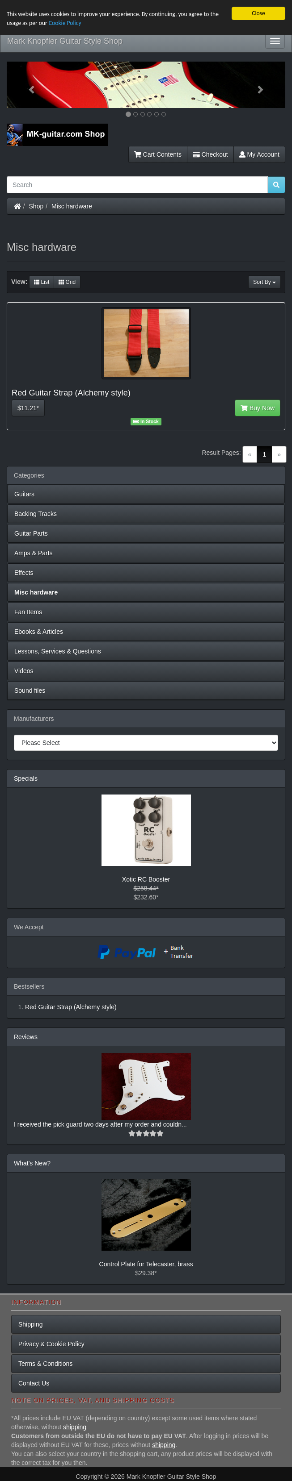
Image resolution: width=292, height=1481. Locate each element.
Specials (26, 778)
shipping (74, 1427)
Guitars (24, 494)
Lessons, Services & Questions (57, 651)
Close (258, 13)
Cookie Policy (65, 23)
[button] (27, 85)
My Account (259, 154)
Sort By (264, 282)
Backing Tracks (35, 513)
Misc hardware (71, 206)
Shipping (30, 1324)
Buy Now (258, 408)
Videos (24, 670)
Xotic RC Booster (146, 879)
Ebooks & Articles (38, 631)
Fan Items (28, 612)
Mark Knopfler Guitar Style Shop (65, 41)
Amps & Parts (33, 553)
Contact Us (33, 1383)
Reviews (26, 1036)
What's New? (32, 1163)
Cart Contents (158, 154)
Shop (36, 206)
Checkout (210, 154)
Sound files (29, 690)
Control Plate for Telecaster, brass (146, 1264)
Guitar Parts (31, 533)
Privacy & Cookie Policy (51, 1344)
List (41, 282)
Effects (24, 572)
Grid (67, 282)
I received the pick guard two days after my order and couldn (98, 1124)
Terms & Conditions (45, 1363)
